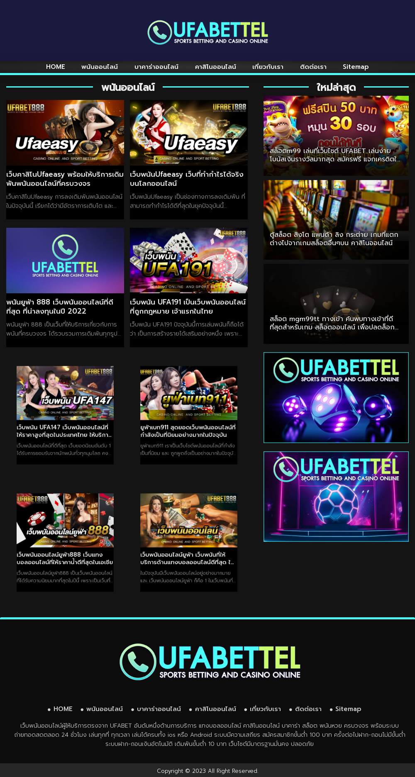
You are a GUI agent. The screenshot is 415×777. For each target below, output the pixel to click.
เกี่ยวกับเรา (267, 66)
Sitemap (356, 66)
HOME (55, 66)
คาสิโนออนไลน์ (215, 66)
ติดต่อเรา (313, 66)
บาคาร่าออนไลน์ (156, 66)
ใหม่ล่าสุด (336, 87)
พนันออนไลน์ (99, 66)
